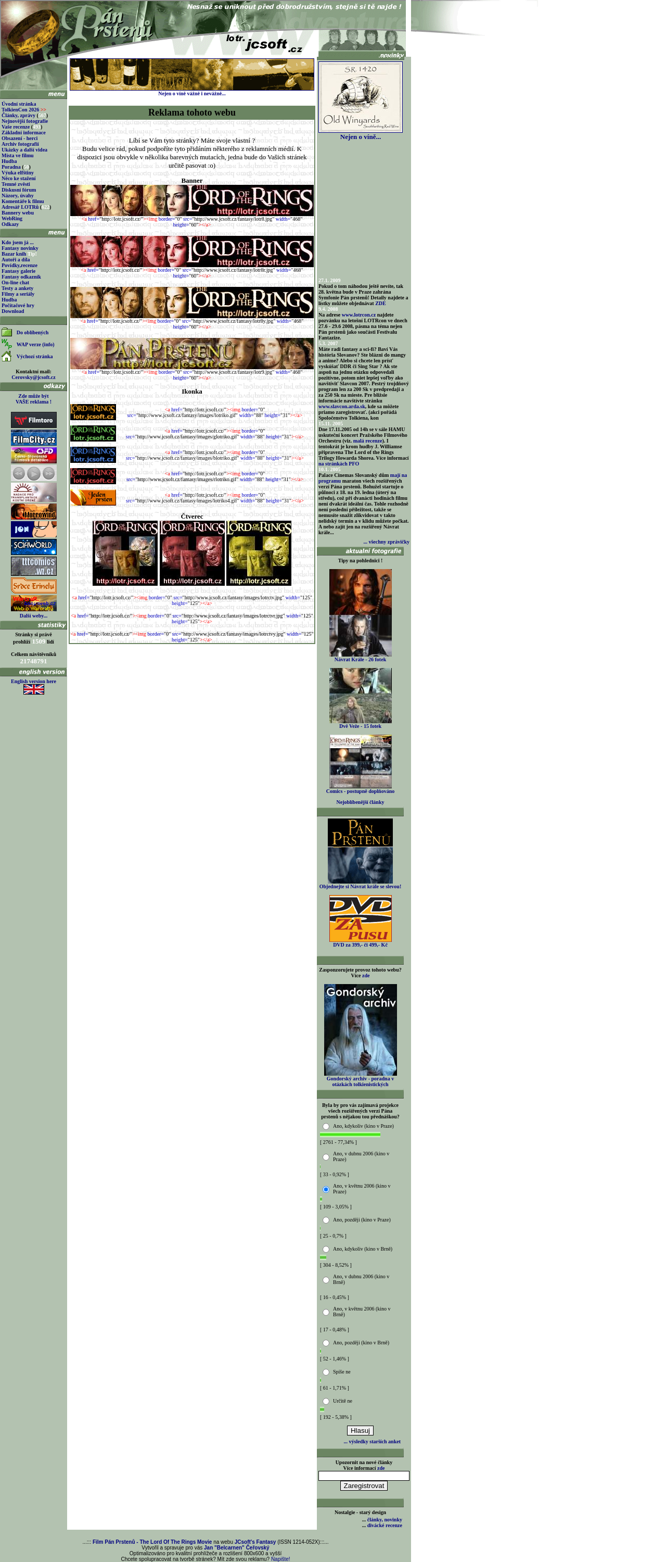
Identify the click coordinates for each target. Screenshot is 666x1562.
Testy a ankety (17, 288)
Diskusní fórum (19, 190)
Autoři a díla (16, 259)
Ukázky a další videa (24, 150)
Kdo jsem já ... (18, 242)
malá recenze (367, 441)
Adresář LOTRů (20, 207)
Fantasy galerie (18, 271)
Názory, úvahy (18, 195)
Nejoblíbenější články (361, 802)
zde (365, 975)
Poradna (11, 167)
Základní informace (24, 132)
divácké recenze (384, 1525)
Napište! (280, 1559)
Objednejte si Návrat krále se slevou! (360, 884)
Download (13, 311)
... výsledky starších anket (372, 1441)
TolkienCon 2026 (24, 109)
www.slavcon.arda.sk (341, 406)
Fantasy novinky (20, 248)
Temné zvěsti (16, 184)
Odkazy (10, 224)
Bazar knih (14, 254)
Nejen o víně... (360, 134)
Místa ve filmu (18, 155)
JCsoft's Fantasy (255, 1542)
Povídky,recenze (19, 265)
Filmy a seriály (18, 294)
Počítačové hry (18, 305)
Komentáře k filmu (23, 201)
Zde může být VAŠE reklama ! (34, 399)
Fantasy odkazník (21, 277)
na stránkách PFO (338, 464)
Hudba (9, 161)
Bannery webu (18, 213)
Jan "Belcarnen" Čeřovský (237, 1548)
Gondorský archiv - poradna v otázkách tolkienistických (360, 1079)
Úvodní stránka (19, 104)
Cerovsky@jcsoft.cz (33, 377)
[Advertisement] (192, 669)
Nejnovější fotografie (25, 121)
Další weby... (33, 616)
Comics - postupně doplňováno (360, 789)
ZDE (380, 303)
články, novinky (384, 1519)
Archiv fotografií (20, 144)
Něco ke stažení (19, 178)
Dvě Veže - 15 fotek (360, 724)
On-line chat (15, 282)
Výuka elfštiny (18, 172)
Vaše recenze (16, 127)
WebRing (12, 218)
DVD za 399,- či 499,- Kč (360, 942)
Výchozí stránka (35, 356)
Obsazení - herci (19, 138)
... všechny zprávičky (386, 542)
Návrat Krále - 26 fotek (360, 657)
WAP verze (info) (36, 344)
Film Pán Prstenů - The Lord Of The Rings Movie (152, 1542)
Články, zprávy (18, 115)
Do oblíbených (32, 332)
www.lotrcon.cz (359, 315)
